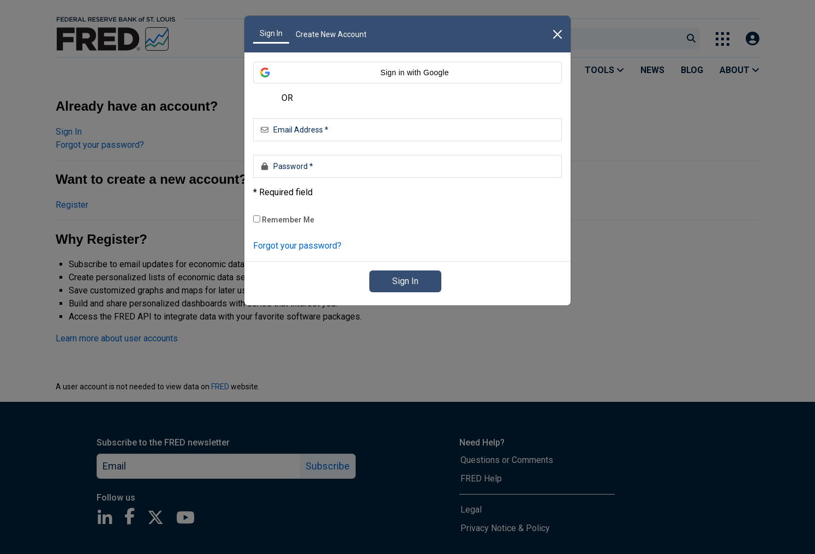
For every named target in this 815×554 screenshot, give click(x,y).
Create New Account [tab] (331, 34)
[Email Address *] (407, 129)
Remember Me (283, 219)
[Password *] (407, 166)
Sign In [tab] (271, 33)
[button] (407, 72)
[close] (557, 34)
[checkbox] (256, 218)
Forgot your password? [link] (297, 245)
